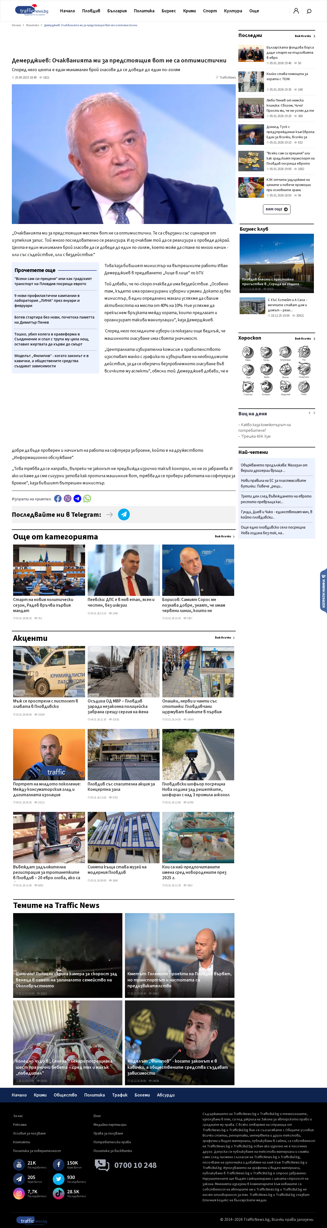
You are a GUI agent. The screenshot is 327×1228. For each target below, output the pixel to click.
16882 (154, 994)
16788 (188, 802)
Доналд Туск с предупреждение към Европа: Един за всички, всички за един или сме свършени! (291, 134)
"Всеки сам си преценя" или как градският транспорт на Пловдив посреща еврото (291, 158)
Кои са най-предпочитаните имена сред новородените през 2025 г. (194, 873)
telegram (77, 498)
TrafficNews (228, 77)
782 (38, 618)
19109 (39, 715)
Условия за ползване (29, 1133)
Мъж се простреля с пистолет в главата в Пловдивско (45, 704)
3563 (187, 885)
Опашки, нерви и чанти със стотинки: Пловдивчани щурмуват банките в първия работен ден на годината (192, 707)
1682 (299, 169)
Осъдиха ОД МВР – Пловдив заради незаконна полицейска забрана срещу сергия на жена (118, 707)
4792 (113, 798)
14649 (188, 719)
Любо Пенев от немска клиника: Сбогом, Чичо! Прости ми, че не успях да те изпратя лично (290, 108)
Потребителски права (112, 1142)
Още (254, 11)
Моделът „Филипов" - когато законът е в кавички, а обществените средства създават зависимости (178, 1067)
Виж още (277, 209)
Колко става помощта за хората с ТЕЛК (287, 76)
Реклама (19, 1124)
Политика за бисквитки (113, 1151)
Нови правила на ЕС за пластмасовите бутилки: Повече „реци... (273, 483)
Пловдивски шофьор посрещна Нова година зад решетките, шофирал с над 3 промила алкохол (196, 790)
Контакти (21, 1142)
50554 (268, 289)
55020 (42, 1081)
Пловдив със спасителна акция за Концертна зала (121, 787)
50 (297, 63)
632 (298, 142)
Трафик (120, 1095)
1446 (113, 613)
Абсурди (166, 1095)
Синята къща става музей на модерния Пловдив (117, 870)
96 (297, 195)
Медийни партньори (110, 1124)
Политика (144, 11)
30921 (298, 315)
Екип (97, 1116)
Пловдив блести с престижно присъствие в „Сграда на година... (272, 281)
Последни (250, 35)
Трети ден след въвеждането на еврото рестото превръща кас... (276, 499)
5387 (187, 618)
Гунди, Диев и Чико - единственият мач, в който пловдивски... (276, 514)
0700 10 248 (135, 1165)
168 (298, 89)
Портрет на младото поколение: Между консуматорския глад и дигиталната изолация (47, 790)
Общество (65, 1095)
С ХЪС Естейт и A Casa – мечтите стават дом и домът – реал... (287, 305)
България (117, 11)
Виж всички (223, 536)
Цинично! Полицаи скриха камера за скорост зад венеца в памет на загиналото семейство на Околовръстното (66, 980)
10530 (114, 719)
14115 (39, 802)
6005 (38, 885)
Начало (67, 11)
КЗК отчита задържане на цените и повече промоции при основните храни (289, 185)
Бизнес (169, 11)
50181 (42, 994)
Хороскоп (249, 338)
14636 (154, 1081)
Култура (233, 11)
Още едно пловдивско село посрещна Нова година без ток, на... (273, 530)
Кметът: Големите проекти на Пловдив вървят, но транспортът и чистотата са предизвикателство (180, 980)
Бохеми (142, 1095)
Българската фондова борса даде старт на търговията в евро (290, 52)
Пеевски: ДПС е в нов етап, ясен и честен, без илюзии (121, 602)
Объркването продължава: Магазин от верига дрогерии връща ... (274, 468)
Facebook (58, 498)
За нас (18, 1116)
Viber (67, 498)
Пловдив (91, 11)
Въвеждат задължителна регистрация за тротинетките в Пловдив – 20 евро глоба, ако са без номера (46, 873)
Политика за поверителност (37, 1151)
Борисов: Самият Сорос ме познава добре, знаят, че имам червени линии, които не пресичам (193, 605)
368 (298, 116)
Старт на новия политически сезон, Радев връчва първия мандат (43, 605)
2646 (113, 881)
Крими (189, 11)
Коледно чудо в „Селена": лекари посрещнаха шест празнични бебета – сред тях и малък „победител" (64, 1067)
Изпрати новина (323, 590)
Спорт (210, 11)
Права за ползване (108, 1133)
